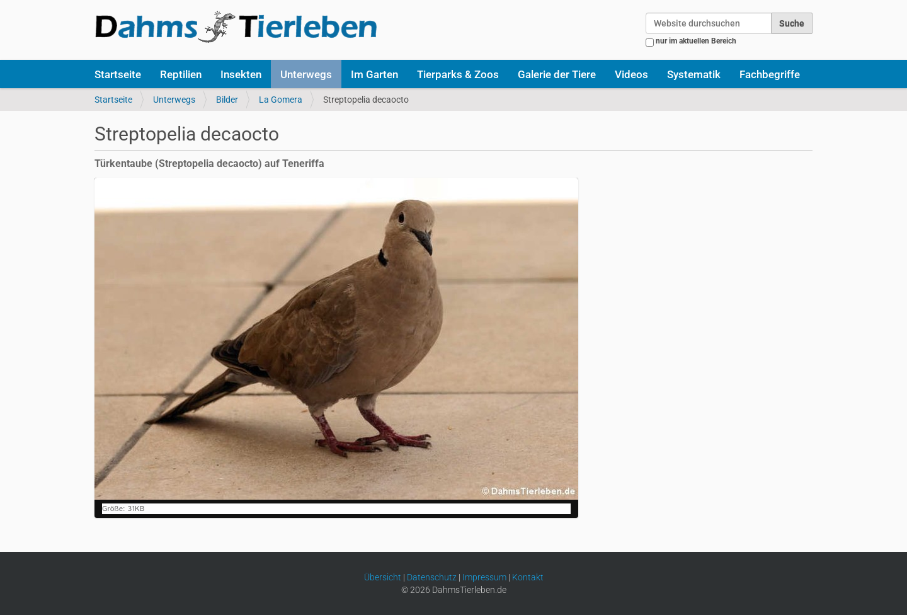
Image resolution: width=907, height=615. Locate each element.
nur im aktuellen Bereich (696, 41)
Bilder (227, 100)
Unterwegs (306, 74)
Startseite (117, 74)
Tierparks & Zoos (458, 74)
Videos (631, 74)
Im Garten (374, 74)
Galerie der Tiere (557, 74)
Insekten (240, 74)
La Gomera (280, 100)
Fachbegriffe (769, 74)
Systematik (694, 74)
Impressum (484, 577)
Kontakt (528, 577)
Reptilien (181, 74)
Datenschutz (432, 577)
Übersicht (382, 577)
